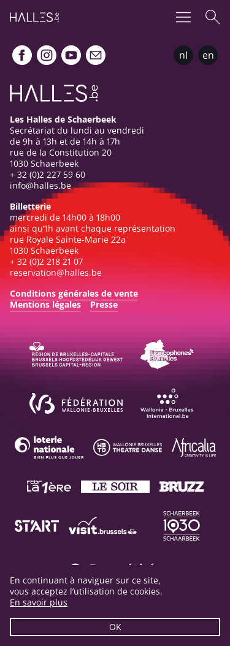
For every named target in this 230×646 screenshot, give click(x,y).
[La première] (49, 486)
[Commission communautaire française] (166, 354)
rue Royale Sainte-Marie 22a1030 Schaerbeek (68, 245)
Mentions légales (45, 304)
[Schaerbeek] (181, 526)
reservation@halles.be (56, 272)
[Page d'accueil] (34, 17)
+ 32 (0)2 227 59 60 (47, 174)
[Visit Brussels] (103, 526)
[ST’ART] (37, 526)
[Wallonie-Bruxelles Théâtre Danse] (127, 447)
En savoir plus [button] (38, 602)
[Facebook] (22, 55)
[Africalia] (194, 447)
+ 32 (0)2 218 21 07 (46, 261)
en (208, 55)
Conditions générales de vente (74, 293)
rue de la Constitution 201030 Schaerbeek (61, 157)
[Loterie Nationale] (49, 447)
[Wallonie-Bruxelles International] (166, 403)
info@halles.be (40, 185)
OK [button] (115, 627)
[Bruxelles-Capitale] (76, 354)
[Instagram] (46, 55)
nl (183, 55)
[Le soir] (115, 486)
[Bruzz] (181, 486)
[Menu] (183, 17)
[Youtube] (71, 55)
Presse (104, 304)
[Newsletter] (95, 55)
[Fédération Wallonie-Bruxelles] (76, 403)
